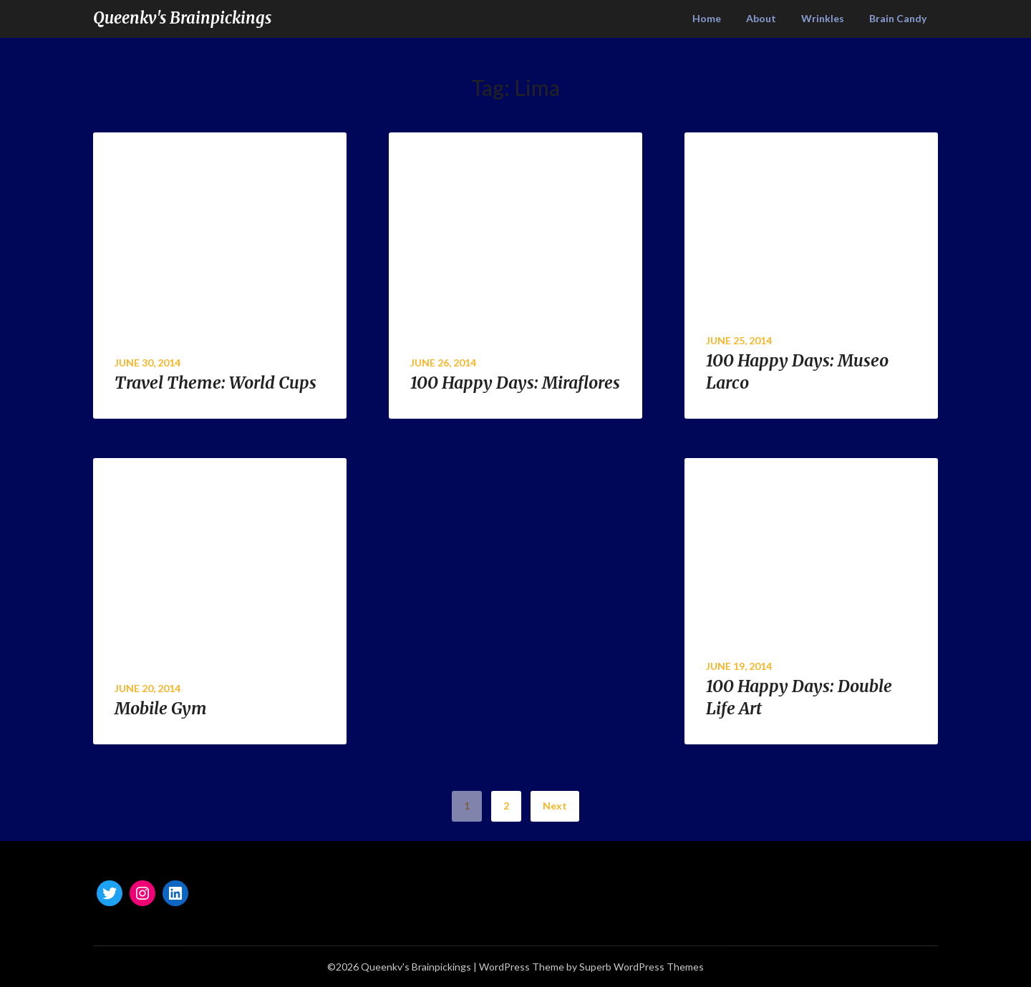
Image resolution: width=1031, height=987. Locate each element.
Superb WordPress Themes (641, 967)
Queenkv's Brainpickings (182, 18)
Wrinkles (822, 18)
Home (706, 18)
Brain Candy (897, 18)
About (761, 18)
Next (555, 805)
